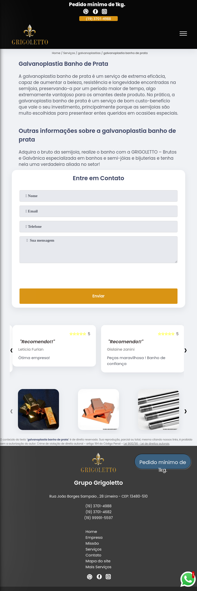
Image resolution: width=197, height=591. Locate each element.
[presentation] (98, 275)
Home (91, 531)
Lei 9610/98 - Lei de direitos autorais (146, 444)
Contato (93, 555)
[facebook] (95, 12)
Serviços (94, 549)
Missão (92, 543)
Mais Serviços (99, 566)
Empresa (94, 537)
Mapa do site (98, 561)
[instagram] (104, 12)
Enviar (98, 296)
